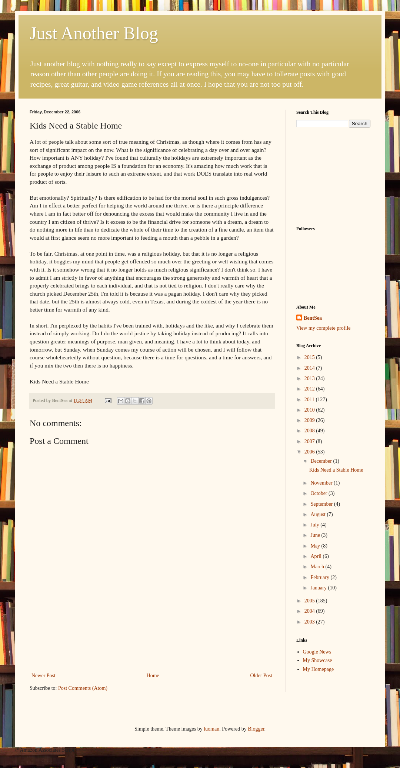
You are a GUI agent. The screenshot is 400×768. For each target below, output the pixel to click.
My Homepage (318, 669)
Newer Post (43, 675)
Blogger (256, 729)
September (322, 504)
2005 (310, 601)
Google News (317, 652)
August (318, 514)
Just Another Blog (94, 33)
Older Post (261, 675)
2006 (310, 452)
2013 (310, 378)
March (317, 566)
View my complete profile (323, 328)
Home (153, 675)
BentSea (313, 318)
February (320, 577)
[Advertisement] (152, 638)
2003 (310, 622)
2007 (310, 441)
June (315, 535)
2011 (310, 399)
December (321, 461)
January (319, 588)
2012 (310, 389)
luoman (211, 729)
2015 (310, 357)
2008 (310, 430)
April (316, 556)
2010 (310, 410)
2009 (310, 420)
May (315, 546)
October (319, 493)
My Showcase (317, 660)
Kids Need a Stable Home (336, 470)
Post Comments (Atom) (82, 688)
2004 (310, 611)
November (322, 483)
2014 (310, 368)
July (315, 525)
